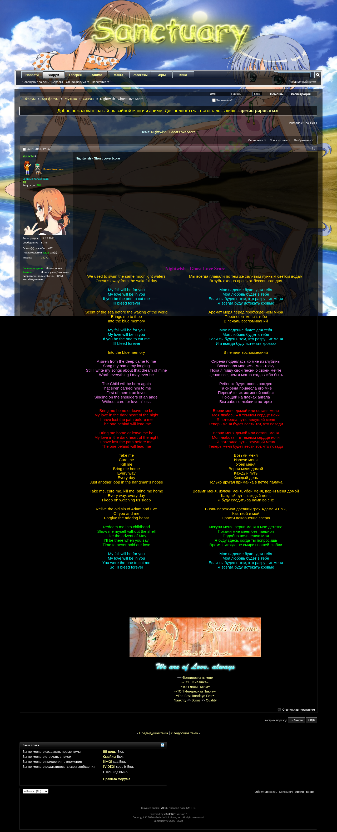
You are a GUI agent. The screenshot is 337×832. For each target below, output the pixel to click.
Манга (118, 75)
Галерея (75, 75)
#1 (313, 148)
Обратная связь (266, 792)
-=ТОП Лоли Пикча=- (195, 687)
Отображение (302, 140)
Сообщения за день (35, 81)
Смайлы (109, 756)
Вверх (311, 720)
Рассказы (140, 75)
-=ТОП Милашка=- (195, 682)
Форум (53, 75)
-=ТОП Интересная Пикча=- (195, 691)
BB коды (110, 751)
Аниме (97, 75)
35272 (44, 257)
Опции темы (256, 140)
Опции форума (76, 81)
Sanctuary (286, 792)
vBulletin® (170, 814)
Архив (299, 792)
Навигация (99, 81)
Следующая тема (184, 733)
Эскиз (196, 700)
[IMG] (107, 761)
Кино (183, 75)
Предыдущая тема (153, 733)
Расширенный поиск (302, 81)
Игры (161, 75)
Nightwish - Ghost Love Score (173, 132)
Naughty (180, 700)
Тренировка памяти (198, 677)
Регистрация (301, 94)
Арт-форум (50, 99)
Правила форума (116, 779)
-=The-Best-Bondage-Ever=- (195, 696)
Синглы (88, 99)
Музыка (71, 99)
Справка (57, 81)
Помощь (276, 94)
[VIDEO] (109, 766)
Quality (211, 700)
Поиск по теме (279, 140)
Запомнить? (222, 100)
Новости (32, 75)
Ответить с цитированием (296, 709)
